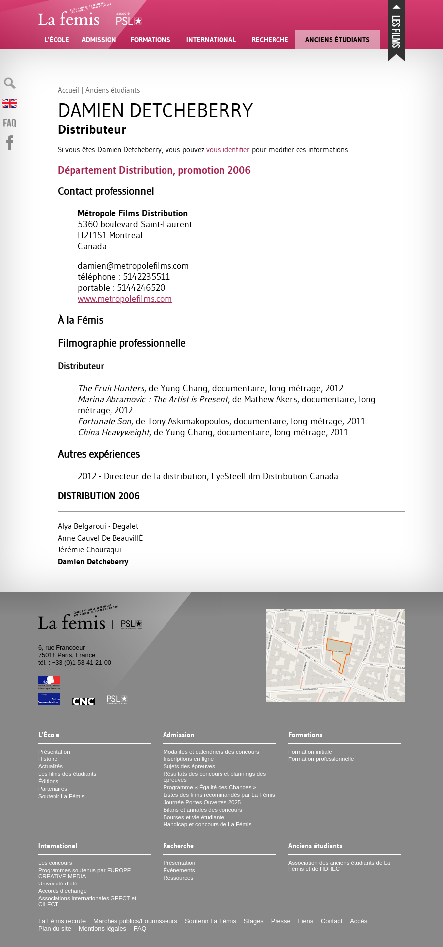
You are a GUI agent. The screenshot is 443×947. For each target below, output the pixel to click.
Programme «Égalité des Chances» (209, 787)
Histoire (47, 759)
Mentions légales (102, 928)
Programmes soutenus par (84, 873)
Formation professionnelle (321, 759)
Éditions (48, 781)
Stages (254, 921)
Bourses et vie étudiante (193, 817)
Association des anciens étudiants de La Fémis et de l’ (339, 866)
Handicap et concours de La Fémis (207, 824)
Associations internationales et (87, 901)
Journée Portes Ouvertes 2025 (202, 802)
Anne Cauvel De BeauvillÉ (100, 538)
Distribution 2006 (99, 496)
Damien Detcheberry (93, 561)
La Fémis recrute (62, 921)
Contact (331, 921)
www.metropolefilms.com (125, 298)
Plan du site (54, 928)
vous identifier (228, 149)
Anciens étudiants (337, 39)
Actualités (50, 766)
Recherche (270, 39)
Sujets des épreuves (189, 766)
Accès (358, 921)
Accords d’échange (62, 891)
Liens (306, 921)
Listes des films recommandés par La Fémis (219, 795)
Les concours (55, 863)
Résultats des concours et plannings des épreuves (214, 777)
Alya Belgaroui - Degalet (98, 526)
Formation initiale (310, 752)
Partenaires (52, 789)
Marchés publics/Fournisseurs (135, 921)
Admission (99, 39)
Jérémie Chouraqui (89, 549)
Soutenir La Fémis (61, 796)
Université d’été (57, 883)
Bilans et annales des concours (202, 810)
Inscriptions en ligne (188, 759)
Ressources (178, 878)
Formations (150, 39)
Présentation (54, 752)
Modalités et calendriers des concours (211, 752)
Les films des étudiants (67, 774)
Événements (179, 870)
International (211, 39)
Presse (281, 921)
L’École (56, 39)
